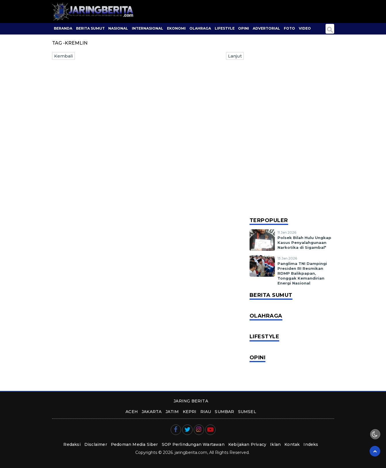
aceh (132, 411)
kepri (190, 411)
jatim (172, 411)
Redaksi (71, 444)
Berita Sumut (90, 28)
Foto (289, 28)
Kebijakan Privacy (247, 444)
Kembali (63, 56)
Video (305, 28)
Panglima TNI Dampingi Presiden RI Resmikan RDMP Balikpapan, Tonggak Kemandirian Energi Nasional (302, 273)
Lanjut (235, 56)
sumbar (224, 411)
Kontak (292, 444)
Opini (243, 28)
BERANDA (63, 28)
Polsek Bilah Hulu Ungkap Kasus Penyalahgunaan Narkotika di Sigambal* (304, 242)
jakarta (151, 411)
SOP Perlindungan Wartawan (193, 444)
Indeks (310, 444)
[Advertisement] (292, 126)
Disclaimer (95, 444)
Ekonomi (176, 28)
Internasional (147, 28)
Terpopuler (269, 220)
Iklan (275, 444)
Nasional (118, 28)
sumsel (247, 411)
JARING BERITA (191, 401)
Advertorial (266, 28)
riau (205, 411)
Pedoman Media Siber (134, 444)
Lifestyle (225, 28)
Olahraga (200, 28)
